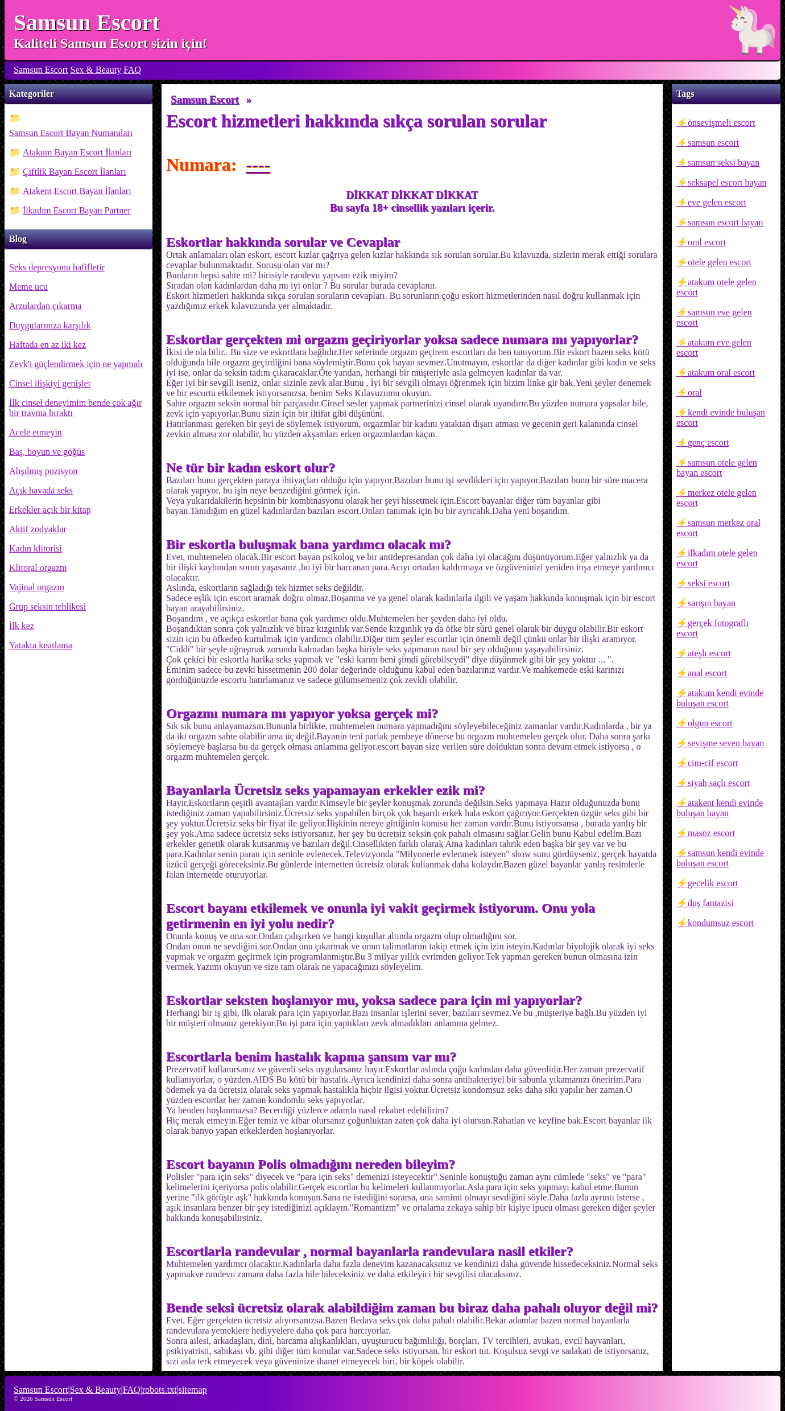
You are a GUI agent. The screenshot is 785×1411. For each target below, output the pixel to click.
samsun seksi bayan (723, 162)
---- (258, 164)
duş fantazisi (710, 903)
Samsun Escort (87, 22)
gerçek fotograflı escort (712, 628)
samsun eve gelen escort (714, 317)
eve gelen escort (717, 202)
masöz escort (711, 833)
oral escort (707, 242)
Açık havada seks (41, 490)
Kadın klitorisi (35, 548)
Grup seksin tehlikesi (47, 606)
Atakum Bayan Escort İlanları (77, 152)
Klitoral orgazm (38, 568)
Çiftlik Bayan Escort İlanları (74, 171)
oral (695, 392)
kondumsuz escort (721, 923)
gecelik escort (713, 883)
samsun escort (713, 142)
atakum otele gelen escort (716, 287)
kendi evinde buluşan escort (720, 417)
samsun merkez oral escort (718, 528)
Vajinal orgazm (36, 587)
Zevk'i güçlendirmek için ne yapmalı (76, 364)
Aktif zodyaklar (38, 529)
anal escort (707, 673)
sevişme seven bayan (726, 743)
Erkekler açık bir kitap (50, 510)
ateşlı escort (709, 653)
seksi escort (709, 583)
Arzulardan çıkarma (45, 306)
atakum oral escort (721, 372)
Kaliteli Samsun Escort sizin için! (110, 43)
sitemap (193, 1389)
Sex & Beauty (96, 70)
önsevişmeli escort (721, 122)
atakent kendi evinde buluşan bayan (719, 808)
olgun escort (710, 723)
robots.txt (159, 1389)
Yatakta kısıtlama (40, 645)
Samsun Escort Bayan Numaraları (71, 133)
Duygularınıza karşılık (50, 325)
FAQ (132, 70)
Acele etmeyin (35, 432)
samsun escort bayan (725, 222)
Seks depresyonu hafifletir (57, 267)
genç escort (708, 442)
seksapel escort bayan (727, 182)
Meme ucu (28, 286)
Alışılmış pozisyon (43, 471)
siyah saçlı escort (719, 783)
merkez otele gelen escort (716, 498)
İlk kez (21, 626)
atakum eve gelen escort (713, 347)
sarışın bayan (712, 603)
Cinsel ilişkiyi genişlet (49, 383)
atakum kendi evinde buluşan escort (719, 698)
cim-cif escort (713, 763)
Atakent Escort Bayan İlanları (77, 191)
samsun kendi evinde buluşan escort (720, 858)
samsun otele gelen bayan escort (716, 468)
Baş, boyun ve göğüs (47, 451)
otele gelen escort (719, 262)
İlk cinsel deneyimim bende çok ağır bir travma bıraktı (75, 408)
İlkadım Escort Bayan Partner (77, 210)
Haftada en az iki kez (47, 344)
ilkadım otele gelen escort (717, 558)
